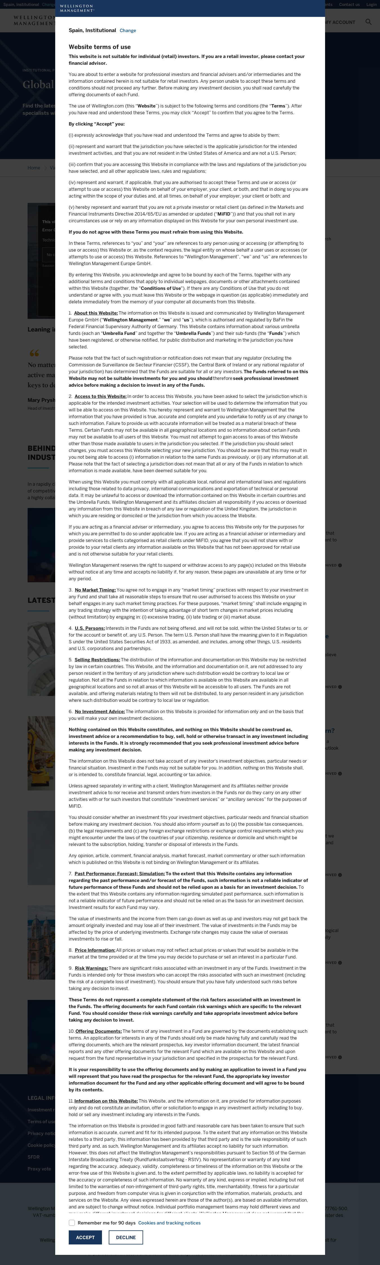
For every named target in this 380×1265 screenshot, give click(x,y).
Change (128, 30)
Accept (85, 1237)
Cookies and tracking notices (169, 1223)
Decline (126, 1237)
